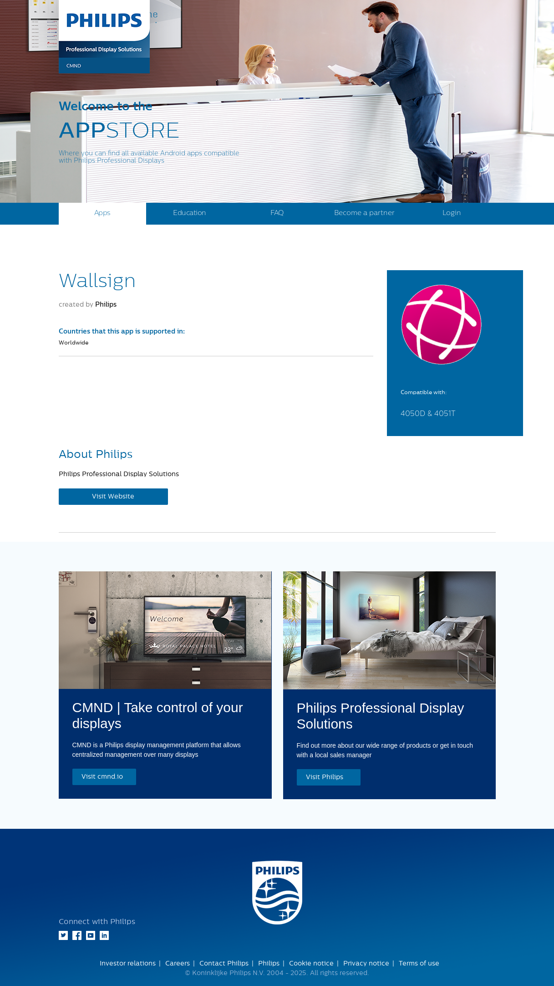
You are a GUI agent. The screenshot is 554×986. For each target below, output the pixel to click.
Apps (102, 213)
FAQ (277, 213)
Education (189, 213)
